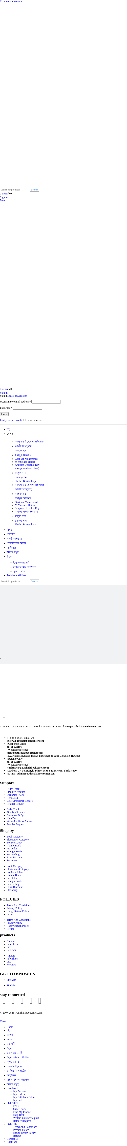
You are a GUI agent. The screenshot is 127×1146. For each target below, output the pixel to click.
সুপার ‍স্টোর (19, 571)
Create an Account (17, 395)
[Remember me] (24, 420)
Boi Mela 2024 (14, 842)
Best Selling (13, 854)
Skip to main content (11, 1)
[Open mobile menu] (3, 200)
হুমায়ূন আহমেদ (23, 455)
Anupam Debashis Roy (27, 464)
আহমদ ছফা (21, 450)
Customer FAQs (15, 794)
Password (6, 407)
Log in (4, 414)
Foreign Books (14, 851)
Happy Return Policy (18, 911)
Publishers (12, 944)
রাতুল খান (20, 472)
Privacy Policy (14, 908)
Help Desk (12, 797)
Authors (11, 941)
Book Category (15, 836)
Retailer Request (15, 803)
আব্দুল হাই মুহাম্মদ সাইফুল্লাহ (29, 441)
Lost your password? (11, 420)
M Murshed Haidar (25, 461)
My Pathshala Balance (25, 1097)
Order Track (13, 788)
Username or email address (15, 401)
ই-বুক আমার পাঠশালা (24, 567)
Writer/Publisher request (26, 1117)
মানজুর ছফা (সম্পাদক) (27, 468)
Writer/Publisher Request (20, 800)
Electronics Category (18, 839)
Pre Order (12, 848)
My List (17, 1100)
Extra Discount (14, 857)
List (9, 947)
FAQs (16, 1106)
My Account (19, 1091)
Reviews (11, 950)
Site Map (11, 979)
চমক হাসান (21, 477)
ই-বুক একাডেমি (21, 562)
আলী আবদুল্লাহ (23, 446)
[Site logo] (24, 186)
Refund (10, 914)
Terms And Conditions (19, 905)
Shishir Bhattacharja (25, 481)
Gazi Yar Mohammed (26, 458)
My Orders (19, 1094)
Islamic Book (14, 845)
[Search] (14, 189)
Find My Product (16, 791)
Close (3, 1021)
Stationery (12, 860)
